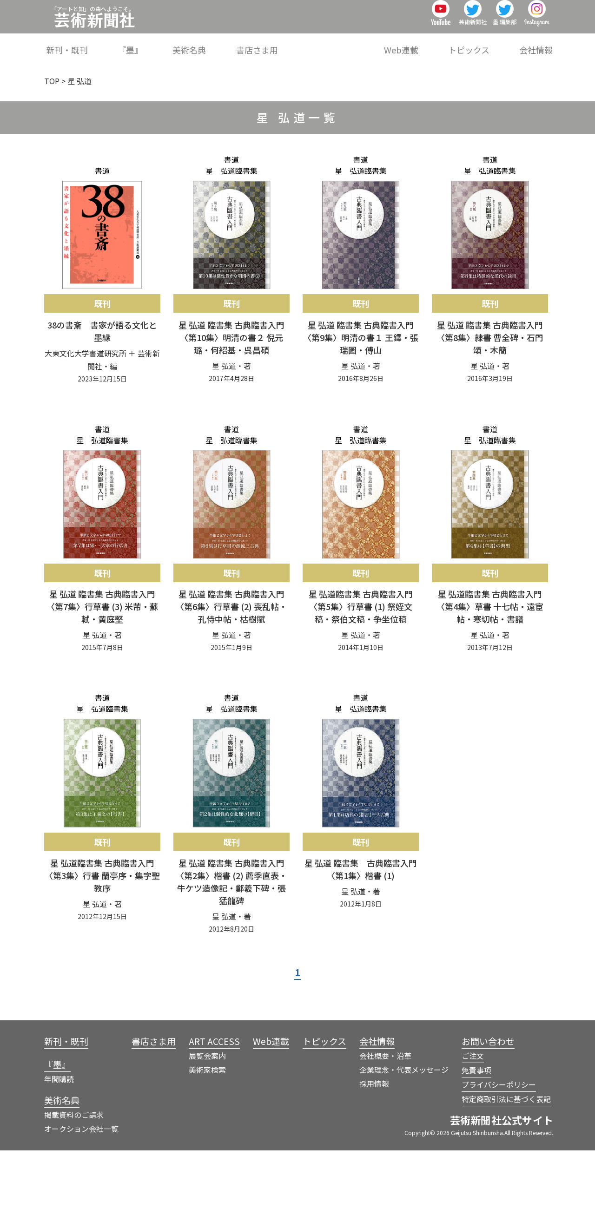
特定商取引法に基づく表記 (506, 1163)
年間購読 (59, 1143)
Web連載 (428, 44)
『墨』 (213, 44)
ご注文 (473, 1120)
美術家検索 (207, 1134)
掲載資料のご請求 (74, 1179)
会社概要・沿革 (385, 1120)
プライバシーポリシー (499, 1149)
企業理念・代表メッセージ (404, 1134)
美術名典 (259, 44)
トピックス (482, 44)
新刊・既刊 (164, 44)
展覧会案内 (207, 1120)
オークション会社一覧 (81, 1193)
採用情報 (374, 1148)
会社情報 (536, 44)
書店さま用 (312, 44)
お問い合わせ (488, 1105)
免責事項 (476, 1134)
